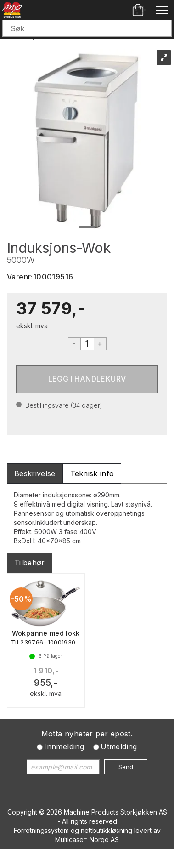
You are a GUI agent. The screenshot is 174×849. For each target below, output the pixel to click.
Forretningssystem (41, 830)
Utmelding (119, 746)
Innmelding (64, 746)
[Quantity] (87, 343)
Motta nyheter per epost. (87, 733)
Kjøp (87, 379)
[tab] (35, 473)
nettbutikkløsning (106, 830)
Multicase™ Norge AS (87, 839)
